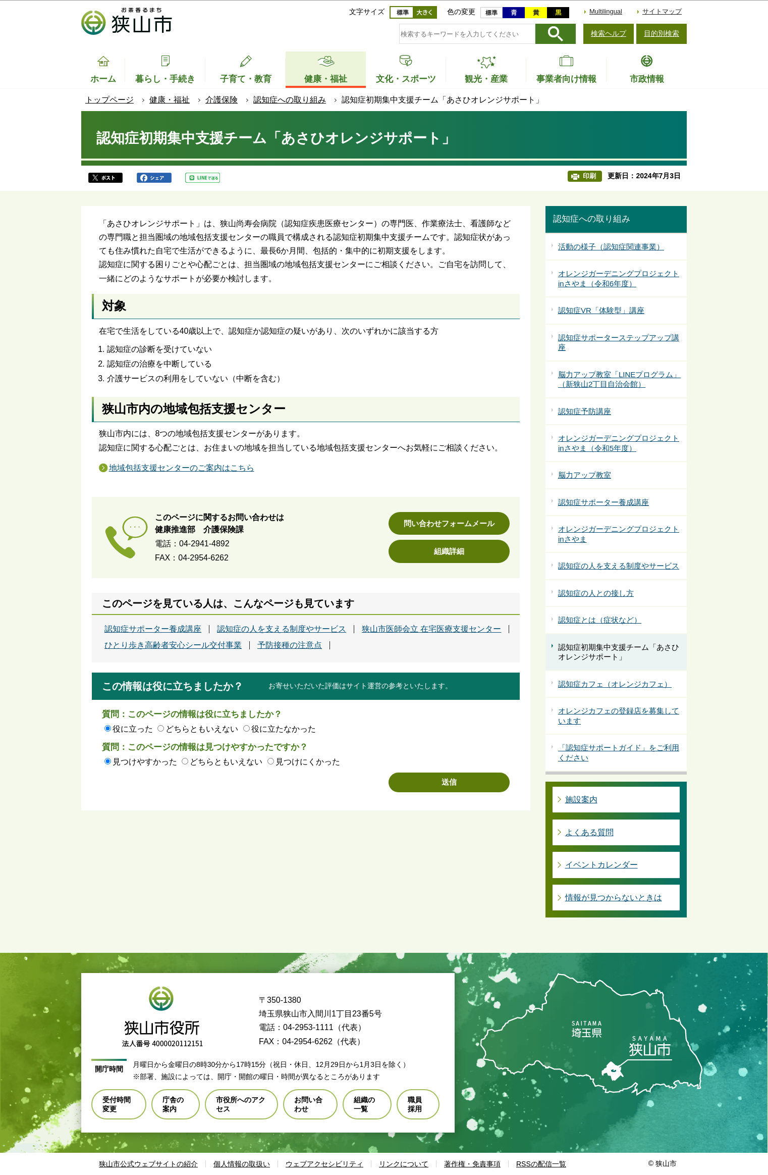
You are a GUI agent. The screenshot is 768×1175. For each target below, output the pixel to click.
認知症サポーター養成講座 (152, 629)
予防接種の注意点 (289, 645)
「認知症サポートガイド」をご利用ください (618, 752)
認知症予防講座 (584, 411)
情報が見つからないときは (613, 897)
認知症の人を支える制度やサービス (281, 629)
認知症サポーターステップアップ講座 (618, 342)
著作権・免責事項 (472, 1163)
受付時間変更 (116, 1104)
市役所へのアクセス (240, 1104)
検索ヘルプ (608, 33)
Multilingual (605, 11)
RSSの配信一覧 (541, 1163)
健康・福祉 (169, 99)
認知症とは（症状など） (599, 620)
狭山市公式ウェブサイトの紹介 (148, 1163)
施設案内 (581, 799)
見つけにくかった (308, 761)
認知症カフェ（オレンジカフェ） (615, 684)
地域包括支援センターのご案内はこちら (181, 468)
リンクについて (403, 1163)
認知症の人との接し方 (596, 593)
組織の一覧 (364, 1104)
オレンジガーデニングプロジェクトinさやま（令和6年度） (618, 278)
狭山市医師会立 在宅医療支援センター (431, 629)
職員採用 (415, 1104)
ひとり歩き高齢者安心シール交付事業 (173, 645)
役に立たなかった (283, 729)
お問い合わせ (308, 1104)
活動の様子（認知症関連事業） (611, 246)
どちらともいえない (202, 729)
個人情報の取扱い (241, 1163)
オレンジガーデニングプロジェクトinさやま (618, 534)
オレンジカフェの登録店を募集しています (618, 715)
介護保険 (221, 99)
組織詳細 (449, 551)
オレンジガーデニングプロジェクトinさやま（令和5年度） (618, 443)
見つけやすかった (145, 761)
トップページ (109, 99)
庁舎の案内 (173, 1104)
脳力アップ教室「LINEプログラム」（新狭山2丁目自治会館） (619, 379)
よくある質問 (589, 832)
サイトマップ (662, 11)
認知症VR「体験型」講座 (601, 310)
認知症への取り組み (289, 99)
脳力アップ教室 (584, 475)
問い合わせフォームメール (449, 523)
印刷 (589, 176)
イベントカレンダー (601, 864)
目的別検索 (661, 33)
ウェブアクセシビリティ (324, 1163)
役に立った (133, 729)
